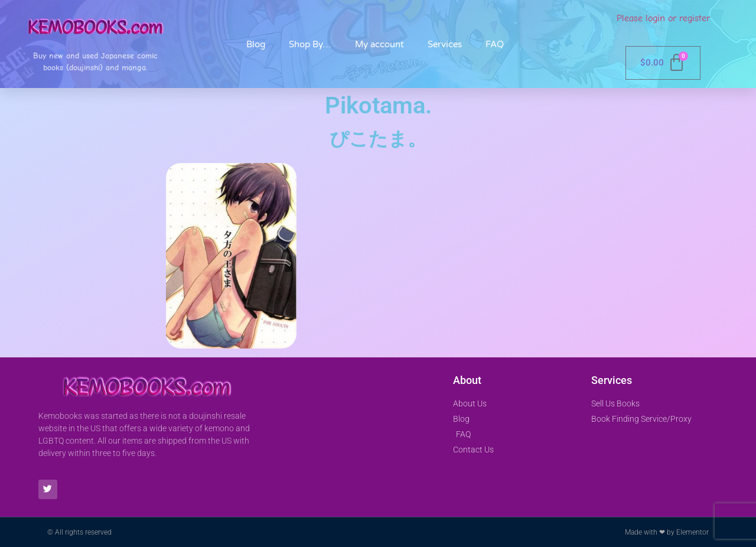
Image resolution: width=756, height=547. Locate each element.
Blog (255, 44)
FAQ (494, 44)
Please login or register (663, 18)
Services (445, 44)
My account (379, 44)
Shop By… (310, 44)
